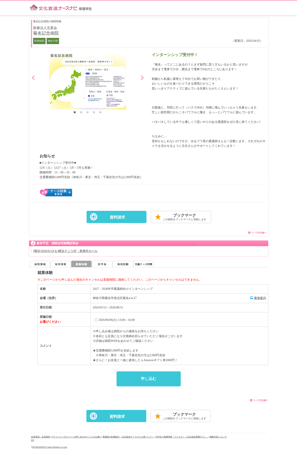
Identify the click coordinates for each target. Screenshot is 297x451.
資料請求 (117, 217)
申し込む (148, 379)
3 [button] (88, 113)
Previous (33, 77)
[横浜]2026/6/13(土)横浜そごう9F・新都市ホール (65, 251)
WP (32, 440)
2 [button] (81, 113)
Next (142, 77)
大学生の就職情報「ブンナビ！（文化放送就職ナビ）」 (181, 437)
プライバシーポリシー (61, 437)
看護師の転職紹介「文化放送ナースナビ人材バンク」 (128, 437)
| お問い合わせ (79, 437)
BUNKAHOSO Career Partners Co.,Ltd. (50, 447)
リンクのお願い (94, 437)
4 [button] (94, 113)
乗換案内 (260, 298)
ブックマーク (184, 217)
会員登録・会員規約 (40, 437)
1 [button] (75, 113)
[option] (87, 81)
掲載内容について (217, 437)
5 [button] (100, 113)
